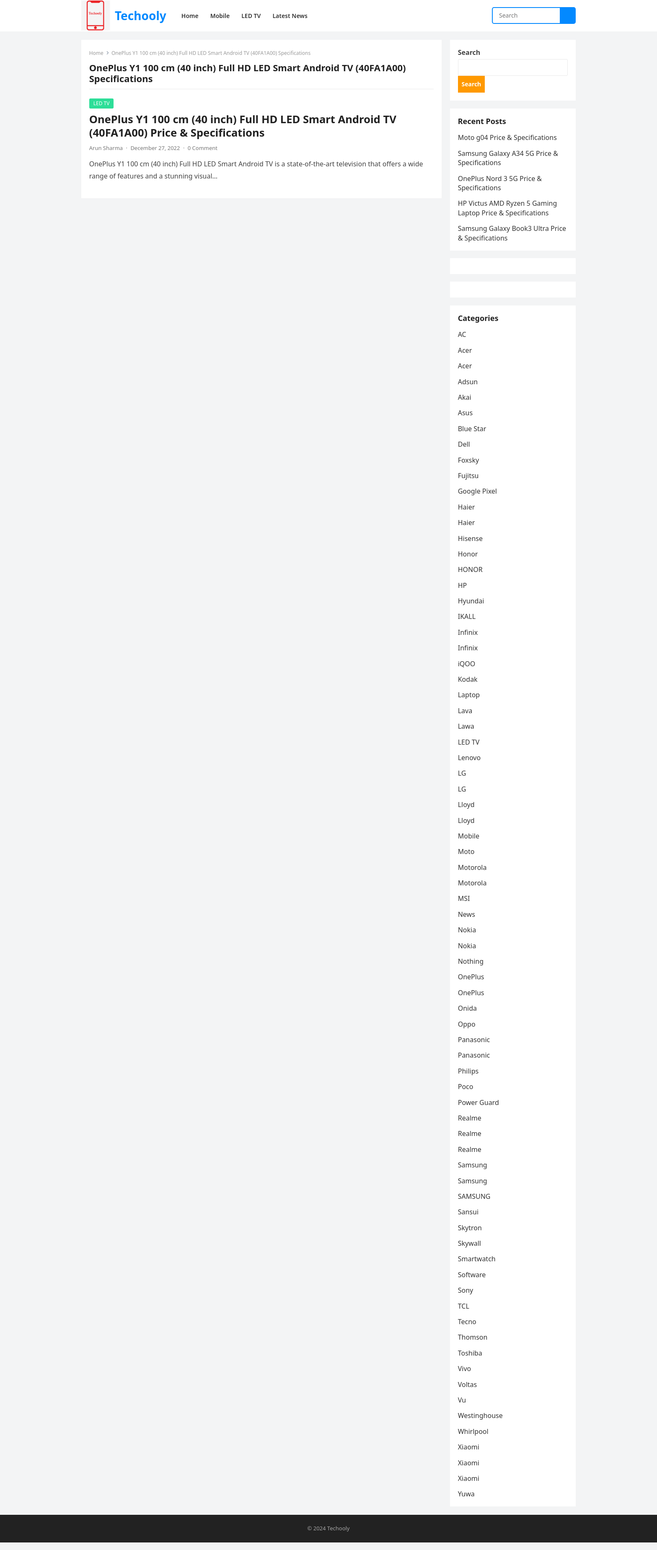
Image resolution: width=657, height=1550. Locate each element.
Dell (464, 451)
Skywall (469, 1250)
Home (97, 53)
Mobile (469, 843)
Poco (466, 1093)
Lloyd (466, 811)
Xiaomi (469, 1454)
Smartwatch (477, 1266)
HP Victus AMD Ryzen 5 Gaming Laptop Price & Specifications (508, 210)
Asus (465, 419)
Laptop (469, 701)
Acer (465, 357)
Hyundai (471, 608)
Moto (466, 858)
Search (469, 52)
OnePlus (471, 983)
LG (462, 780)
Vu (462, 1407)
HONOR (470, 576)
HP (463, 592)
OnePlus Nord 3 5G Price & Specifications (500, 185)
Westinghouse (480, 1422)
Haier (467, 514)
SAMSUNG (474, 1203)
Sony (466, 1297)
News (467, 921)
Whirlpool (473, 1438)
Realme (470, 1125)
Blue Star (472, 435)
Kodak (468, 686)
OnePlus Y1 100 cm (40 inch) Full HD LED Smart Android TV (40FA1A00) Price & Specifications (243, 127)
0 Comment (203, 149)
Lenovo (469, 764)
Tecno (467, 1328)
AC (462, 341)
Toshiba (470, 1360)
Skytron (470, 1234)
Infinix (468, 639)
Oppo (467, 1030)
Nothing (471, 968)
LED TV (102, 104)
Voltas (468, 1391)
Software (472, 1281)
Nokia (467, 937)
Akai (465, 404)
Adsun (468, 388)
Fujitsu (468, 482)
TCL (464, 1313)
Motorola (472, 874)
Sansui (468, 1219)
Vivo (465, 1375)
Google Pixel (477, 498)
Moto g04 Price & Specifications (507, 140)
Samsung (473, 1172)
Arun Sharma (106, 149)
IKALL (467, 623)
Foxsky (469, 466)
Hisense (470, 545)
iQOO (467, 670)
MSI (464, 905)
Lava (465, 717)
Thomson (473, 1344)
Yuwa (466, 1501)
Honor (468, 561)
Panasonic (474, 1046)
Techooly (140, 15)
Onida (467, 1015)
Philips (468, 1078)
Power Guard (478, 1109)
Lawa (466, 733)
